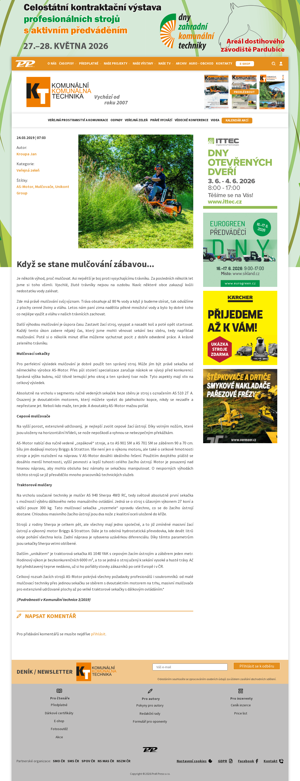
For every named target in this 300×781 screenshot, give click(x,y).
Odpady (116, 120)
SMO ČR (59, 761)
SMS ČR (73, 761)
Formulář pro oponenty (150, 721)
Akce (59, 737)
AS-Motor (25, 186)
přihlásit (98, 633)
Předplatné (90, 63)
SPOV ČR (88, 761)
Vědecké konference (191, 120)
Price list (240, 713)
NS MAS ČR (106, 761)
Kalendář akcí (237, 120)
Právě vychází (161, 120)
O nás (52, 63)
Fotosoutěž (59, 729)
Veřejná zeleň (136, 120)
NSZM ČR (123, 761)
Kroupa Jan (27, 153)
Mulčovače (44, 186)
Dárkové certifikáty (59, 713)
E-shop (59, 721)
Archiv (181, 63)
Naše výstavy (144, 63)
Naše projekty (117, 63)
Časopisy (68, 63)
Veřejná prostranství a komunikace (78, 120)
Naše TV (165, 63)
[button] (256, 666)
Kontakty (224, 63)
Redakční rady (150, 713)
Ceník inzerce (241, 705)
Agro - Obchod (201, 63)
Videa (215, 120)
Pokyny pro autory (150, 705)
